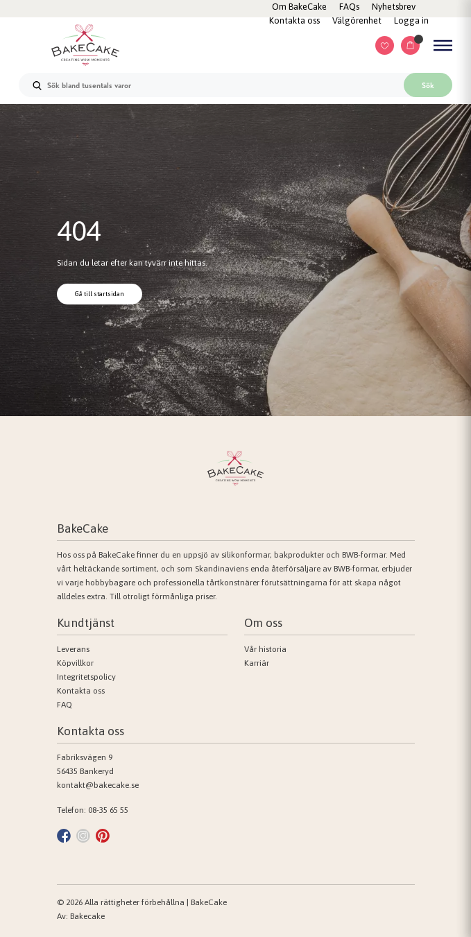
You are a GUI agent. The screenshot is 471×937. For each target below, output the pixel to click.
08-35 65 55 (108, 810)
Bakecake (87, 916)
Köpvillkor (75, 663)
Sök (428, 85)
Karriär (256, 663)
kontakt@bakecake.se (98, 785)
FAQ (64, 705)
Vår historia (265, 649)
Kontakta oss (81, 691)
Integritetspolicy (86, 677)
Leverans (73, 649)
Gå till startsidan (99, 294)
